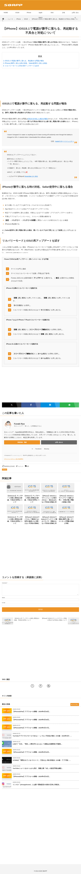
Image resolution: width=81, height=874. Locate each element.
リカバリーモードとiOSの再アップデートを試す (22, 66)
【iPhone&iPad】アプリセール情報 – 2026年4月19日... (31, 711)
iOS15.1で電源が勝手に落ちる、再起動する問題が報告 (24, 61)
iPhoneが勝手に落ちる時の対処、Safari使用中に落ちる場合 (26, 63)
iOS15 (4, 469)
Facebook (38, 449)
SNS (52, 12)
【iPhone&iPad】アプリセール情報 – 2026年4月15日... (31, 776)
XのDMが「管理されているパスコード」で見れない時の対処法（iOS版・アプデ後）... (42, 760)
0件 (28, 466)
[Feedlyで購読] (69, 404)
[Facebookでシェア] (31, 404)
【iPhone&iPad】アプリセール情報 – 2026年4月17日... (31, 728)
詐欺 (63, 12)
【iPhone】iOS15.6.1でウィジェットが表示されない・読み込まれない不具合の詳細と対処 (49, 500)
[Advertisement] (40, 84)
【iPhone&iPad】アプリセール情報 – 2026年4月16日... (31, 752)
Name (3, 597)
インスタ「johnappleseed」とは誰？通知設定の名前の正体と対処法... (36, 784)
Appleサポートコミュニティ (64, 141)
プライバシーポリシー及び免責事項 (13, 459)
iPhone (29, 12)
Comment (4, 583)
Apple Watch (40, 15)
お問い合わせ (75, 15)
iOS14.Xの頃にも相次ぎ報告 (38, 119)
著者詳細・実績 (22, 442)
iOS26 (17, 12)
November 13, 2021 (31, 176)
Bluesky (46, 449)
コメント (21, 466)
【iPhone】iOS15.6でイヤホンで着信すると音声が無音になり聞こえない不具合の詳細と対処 (31, 521)
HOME (6, 12)
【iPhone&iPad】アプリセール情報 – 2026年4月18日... (31, 719)
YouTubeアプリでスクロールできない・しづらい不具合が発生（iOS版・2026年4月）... (42, 736)
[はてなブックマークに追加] (50, 404)
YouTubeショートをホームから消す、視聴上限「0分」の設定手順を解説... (38, 768)
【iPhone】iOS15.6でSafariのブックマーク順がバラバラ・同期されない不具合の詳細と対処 (49, 521)
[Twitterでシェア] (11, 404)
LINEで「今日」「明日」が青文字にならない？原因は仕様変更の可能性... (37, 744)
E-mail (3, 602)
